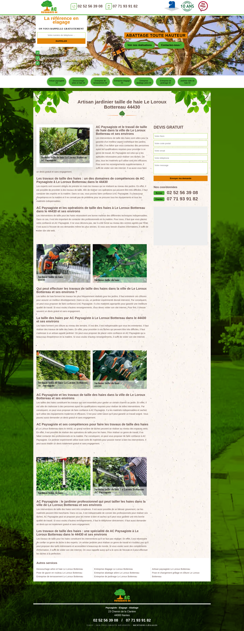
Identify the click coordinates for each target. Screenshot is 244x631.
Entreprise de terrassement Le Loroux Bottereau (59, 576)
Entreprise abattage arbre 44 (143, 82)
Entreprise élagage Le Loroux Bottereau (113, 569)
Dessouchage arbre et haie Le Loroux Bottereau (59, 569)
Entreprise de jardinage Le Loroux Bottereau (115, 576)
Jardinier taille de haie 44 (187, 82)
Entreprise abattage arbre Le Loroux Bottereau (116, 573)
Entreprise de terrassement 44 (100, 82)
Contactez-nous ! (171, 45)
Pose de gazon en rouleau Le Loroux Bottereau (59, 573)
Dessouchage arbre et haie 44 (78, 82)
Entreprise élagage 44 (122, 82)
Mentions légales (145, 625)
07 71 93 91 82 (125, 6)
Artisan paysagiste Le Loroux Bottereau (171, 569)
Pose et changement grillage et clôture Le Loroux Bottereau (175, 575)
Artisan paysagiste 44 (56, 82)
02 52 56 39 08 (90, 6)
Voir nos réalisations (139, 45)
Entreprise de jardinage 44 (165, 82)
